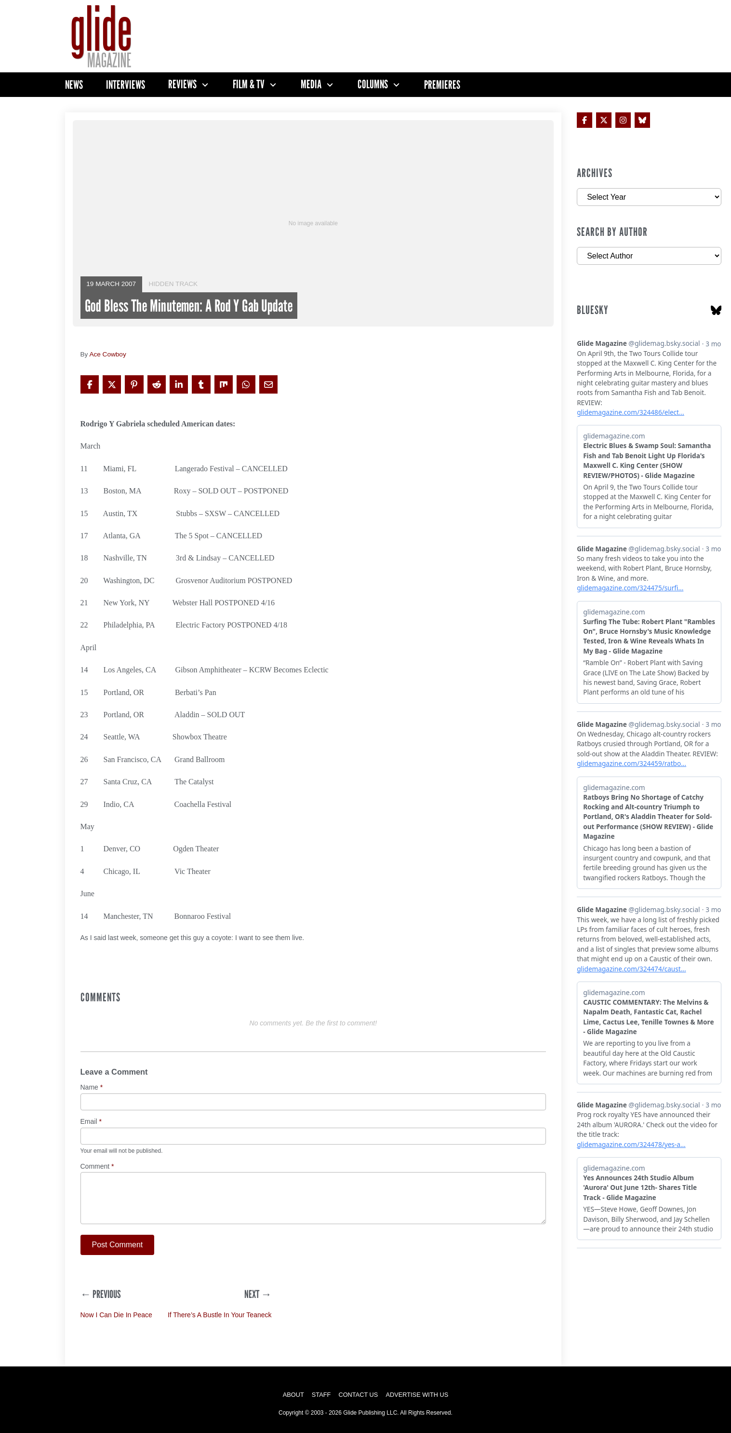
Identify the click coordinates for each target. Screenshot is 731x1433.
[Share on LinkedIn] (179, 384)
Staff (321, 1394)
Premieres (442, 85)
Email (91, 1121)
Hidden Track (173, 283)
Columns (373, 84)
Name (91, 1087)
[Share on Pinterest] (134, 384)
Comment (97, 1166)
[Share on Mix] (223, 384)
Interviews (125, 85)
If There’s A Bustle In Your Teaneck (220, 1315)
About (293, 1394)
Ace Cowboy (107, 354)
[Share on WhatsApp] (246, 384)
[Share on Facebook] (89, 384)
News (74, 85)
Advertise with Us (416, 1394)
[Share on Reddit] (156, 384)
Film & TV (249, 84)
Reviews (182, 84)
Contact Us (358, 1394)
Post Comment (117, 1245)
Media (311, 84)
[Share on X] (112, 384)
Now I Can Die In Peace (116, 1315)
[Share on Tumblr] (201, 384)
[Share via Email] (268, 384)
